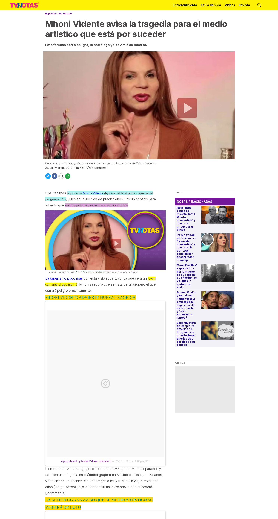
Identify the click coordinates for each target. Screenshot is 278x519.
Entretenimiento (185, 5)
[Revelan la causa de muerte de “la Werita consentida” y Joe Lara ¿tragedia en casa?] (217, 215)
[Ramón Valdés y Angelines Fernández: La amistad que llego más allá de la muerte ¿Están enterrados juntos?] (217, 300)
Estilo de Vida (211, 5)
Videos (230, 5)
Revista (244, 5)
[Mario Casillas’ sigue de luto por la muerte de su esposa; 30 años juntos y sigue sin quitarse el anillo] (217, 273)
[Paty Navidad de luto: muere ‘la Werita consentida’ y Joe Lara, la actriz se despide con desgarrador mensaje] (217, 242)
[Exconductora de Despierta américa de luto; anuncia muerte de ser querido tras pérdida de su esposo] (217, 330)
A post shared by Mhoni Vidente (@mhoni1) (86, 461)
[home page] (24, 5)
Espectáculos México (58, 13)
